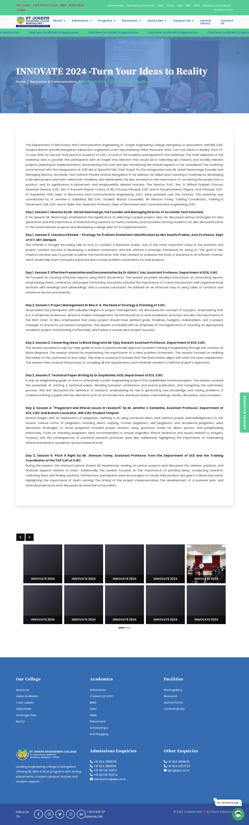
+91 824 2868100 (176, 762)
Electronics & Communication (53, 81)
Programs (105, 20)
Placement (130, 20)
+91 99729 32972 (103, 770)
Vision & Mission (27, 696)
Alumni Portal (173, 702)
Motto (20, 721)
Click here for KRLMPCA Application (63, 32)
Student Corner (223, 9)
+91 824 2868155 (103, 762)
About (57, 20)
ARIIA (197, 5)
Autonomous (115, 5)
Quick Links (155, 20)
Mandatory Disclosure (140, 5)
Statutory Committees (217, 5)
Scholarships (99, 728)
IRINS (93, 702)
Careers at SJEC (101, 696)
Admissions (80, 20)
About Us (22, 690)
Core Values (25, 702)
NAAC (170, 5)
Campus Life (181, 20)
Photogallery (173, 690)
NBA (179, 5)
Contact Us (227, 22)
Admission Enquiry (245, 412)
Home (20, 81)
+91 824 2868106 (103, 766)
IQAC (161, 5)
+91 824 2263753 (177, 766)
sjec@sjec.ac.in (176, 770)
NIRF (188, 5)
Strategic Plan (26, 715)
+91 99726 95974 (103, 775)
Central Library (205, 22)
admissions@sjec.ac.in (108, 779)
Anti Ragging (99, 734)
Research (170, 696)
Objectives (24, 709)
